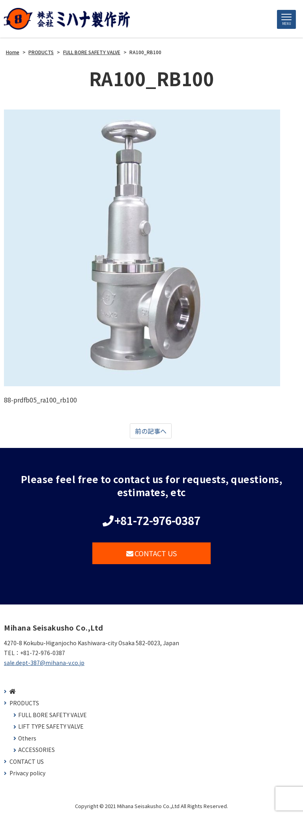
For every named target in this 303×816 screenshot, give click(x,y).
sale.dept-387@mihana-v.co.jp (44, 663)
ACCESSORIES (36, 750)
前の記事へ (150, 431)
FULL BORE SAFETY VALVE (52, 715)
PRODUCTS (24, 703)
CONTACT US (151, 553)
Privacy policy (27, 773)
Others (27, 738)
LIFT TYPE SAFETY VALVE (51, 726)
